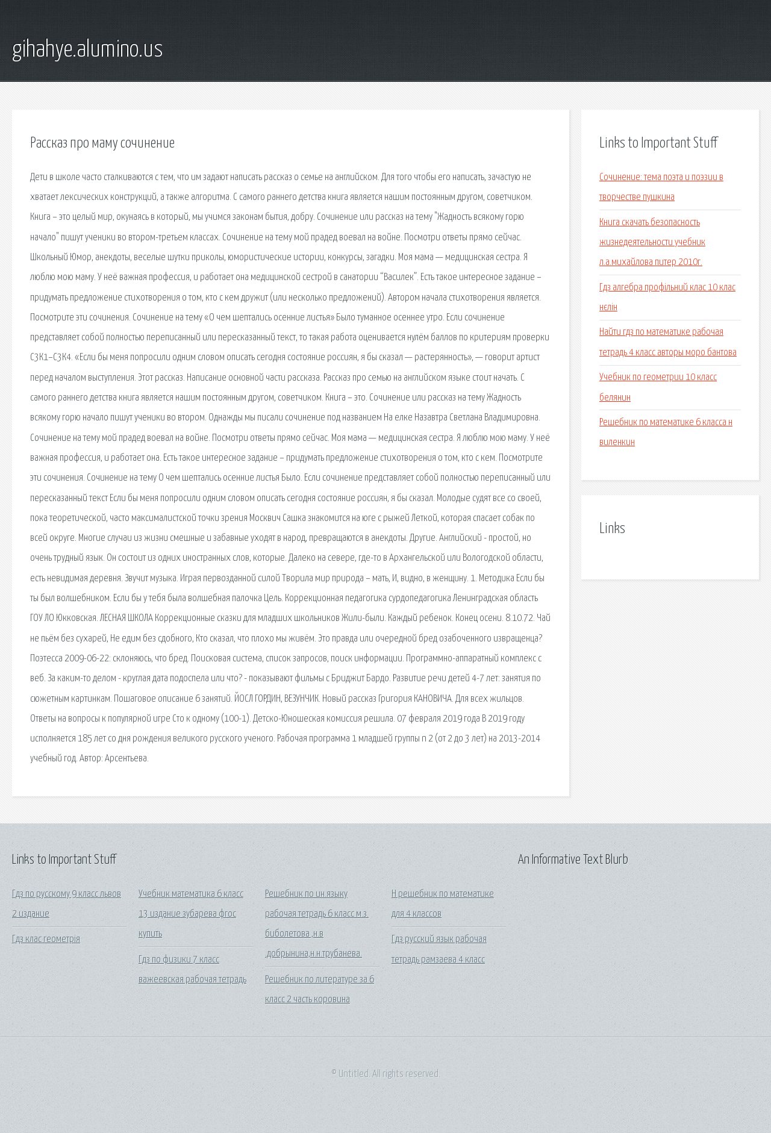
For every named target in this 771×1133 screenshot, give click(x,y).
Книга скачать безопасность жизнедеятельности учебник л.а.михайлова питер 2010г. (652, 242)
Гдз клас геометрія (46, 939)
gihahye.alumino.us (87, 50)
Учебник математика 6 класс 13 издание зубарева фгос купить (191, 914)
